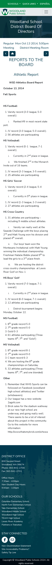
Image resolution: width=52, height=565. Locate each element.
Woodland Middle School (14, 511)
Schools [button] (13, 3)
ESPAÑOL (45, 3)
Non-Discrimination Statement (16, 545)
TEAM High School (11, 518)
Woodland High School (13, 514)
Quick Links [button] (29, 3)
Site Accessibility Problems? (15, 549)
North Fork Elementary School (16, 504)
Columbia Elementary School (15, 501)
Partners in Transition (12, 524)
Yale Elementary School (13, 508)
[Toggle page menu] (46, 12)
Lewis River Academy (12, 521)
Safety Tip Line (9, 552)
